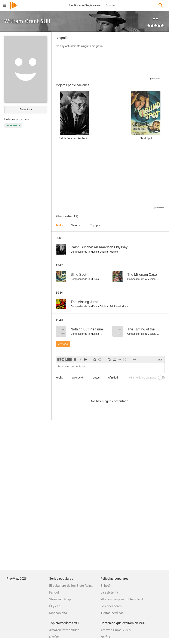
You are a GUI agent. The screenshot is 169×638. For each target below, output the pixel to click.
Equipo (95, 225)
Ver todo (63, 344)
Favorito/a (25, 109)
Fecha (59, 377)
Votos (96, 377)
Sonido (76, 225)
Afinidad (113, 377)
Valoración (77, 377)
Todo (59, 225)
